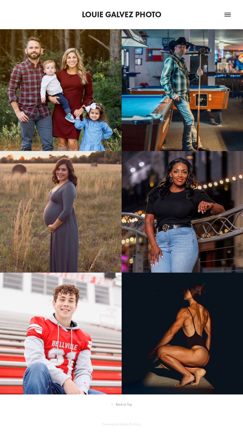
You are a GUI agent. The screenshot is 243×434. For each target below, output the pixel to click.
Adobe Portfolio (130, 424)
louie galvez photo (121, 14)
